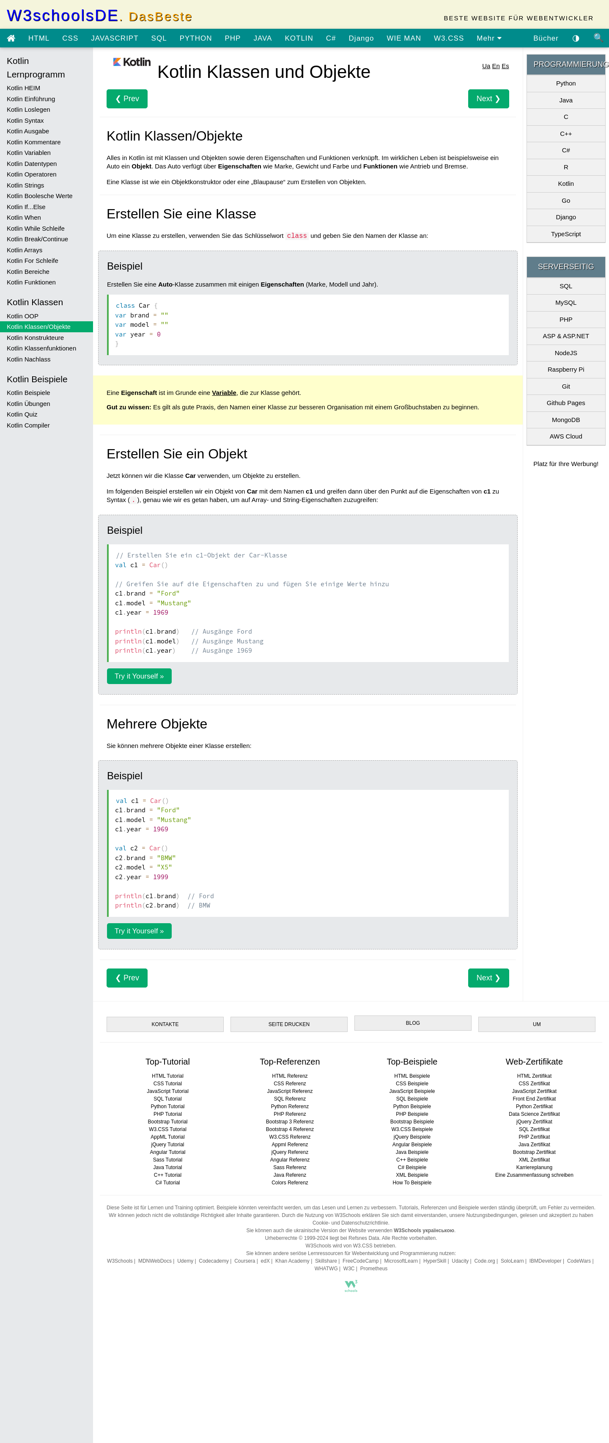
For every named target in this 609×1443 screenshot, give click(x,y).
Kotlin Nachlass (28, 359)
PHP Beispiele (412, 1114)
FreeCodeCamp (361, 1261)
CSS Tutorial (168, 1084)
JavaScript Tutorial (168, 1091)
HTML (38, 38)
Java (566, 100)
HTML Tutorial (168, 1076)
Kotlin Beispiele (28, 392)
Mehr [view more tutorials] (489, 38)
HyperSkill (434, 1261)
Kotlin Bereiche (28, 271)
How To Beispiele (412, 1183)
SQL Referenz (290, 1099)
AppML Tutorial (167, 1137)
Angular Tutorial (167, 1152)
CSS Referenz (290, 1084)
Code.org (484, 1261)
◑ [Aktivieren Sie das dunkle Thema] (576, 37)
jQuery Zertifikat (534, 1122)
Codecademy (214, 1261)
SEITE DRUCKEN (289, 1024)
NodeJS (566, 352)
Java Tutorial (167, 1167)
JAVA (262, 38)
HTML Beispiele (412, 1076)
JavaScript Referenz (290, 1091)
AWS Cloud (566, 436)
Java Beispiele (412, 1152)
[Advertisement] (351, 1370)
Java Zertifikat (534, 1145)
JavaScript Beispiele (412, 1091)
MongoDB (566, 419)
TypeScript (566, 233)
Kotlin (566, 183)
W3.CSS (449, 38)
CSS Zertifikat (534, 1084)
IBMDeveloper (545, 1261)
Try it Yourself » (139, 676)
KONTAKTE (165, 1024)
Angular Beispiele (412, 1145)
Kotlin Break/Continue (37, 239)
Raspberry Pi (566, 369)
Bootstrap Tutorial (167, 1122)
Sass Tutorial (167, 1160)
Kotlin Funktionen (31, 282)
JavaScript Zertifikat (534, 1091)
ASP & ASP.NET (566, 335)
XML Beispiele (412, 1175)
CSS (70, 38)
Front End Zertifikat (534, 1099)
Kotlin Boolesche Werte (40, 195)
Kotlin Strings (25, 185)
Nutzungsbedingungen (491, 1215)
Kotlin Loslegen (28, 109)
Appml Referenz (290, 1145)
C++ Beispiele (412, 1160)
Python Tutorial (167, 1106)
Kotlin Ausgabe (28, 131)
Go (566, 200)
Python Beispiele (412, 1106)
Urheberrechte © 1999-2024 (296, 1238)
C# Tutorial (167, 1183)
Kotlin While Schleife (36, 228)
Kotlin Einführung (31, 98)
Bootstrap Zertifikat (534, 1152)
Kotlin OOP (22, 316)
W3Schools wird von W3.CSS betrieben (350, 1246)
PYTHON (196, 38)
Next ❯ (489, 98)
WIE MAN (404, 38)
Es (505, 65)
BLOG (413, 1023)
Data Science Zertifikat (534, 1114)
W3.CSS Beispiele (412, 1129)
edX (265, 1261)
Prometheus (374, 1269)
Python (566, 83)
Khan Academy (292, 1261)
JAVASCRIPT (114, 38)
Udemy (185, 1261)
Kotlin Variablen (29, 152)
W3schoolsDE (100, 15)
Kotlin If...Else (26, 206)
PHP (233, 38)
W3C (349, 1269)
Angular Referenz (290, 1160)
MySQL (565, 302)
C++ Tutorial (167, 1175)
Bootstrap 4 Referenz (290, 1129)
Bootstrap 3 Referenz (290, 1122)
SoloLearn (512, 1261)
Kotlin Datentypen (32, 163)
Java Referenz (290, 1175)
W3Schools (120, 1261)
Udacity (460, 1261)
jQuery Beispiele (412, 1137)
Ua (486, 65)
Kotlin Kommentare (34, 142)
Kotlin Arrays (24, 250)
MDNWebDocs (155, 1261)
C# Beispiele (412, 1167)
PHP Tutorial (168, 1114)
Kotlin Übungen (28, 403)
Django (361, 38)
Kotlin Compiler (28, 425)
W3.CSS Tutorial (168, 1129)
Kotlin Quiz (22, 414)
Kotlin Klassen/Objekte (39, 326)
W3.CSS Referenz (289, 1137)
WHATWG (326, 1269)
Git (566, 386)
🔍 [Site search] (598, 37)
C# (331, 38)
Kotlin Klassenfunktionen (41, 348)
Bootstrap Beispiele (412, 1122)
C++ (566, 133)
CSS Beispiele (412, 1084)
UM (537, 1024)
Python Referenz (290, 1106)
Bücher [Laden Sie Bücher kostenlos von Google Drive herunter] (546, 38)
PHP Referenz (290, 1114)
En (496, 65)
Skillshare (326, 1261)
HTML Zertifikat (534, 1076)
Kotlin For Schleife (32, 260)
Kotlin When (24, 217)
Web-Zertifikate (534, 1061)
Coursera (244, 1261)
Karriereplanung (534, 1167)
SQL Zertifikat (534, 1129)
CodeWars (579, 1261)
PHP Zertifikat (534, 1137)
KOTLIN (299, 38)
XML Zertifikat (534, 1160)
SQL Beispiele (412, 1099)
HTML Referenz (289, 1076)
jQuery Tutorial (167, 1145)
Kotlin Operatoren (32, 174)
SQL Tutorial (167, 1099)
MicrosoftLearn (401, 1261)
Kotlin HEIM (23, 87)
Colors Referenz (290, 1183)
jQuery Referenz (290, 1152)
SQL (159, 38)
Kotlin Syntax (25, 120)
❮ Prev (127, 98)
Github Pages (566, 402)
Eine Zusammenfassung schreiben (534, 1175)
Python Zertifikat (534, 1106)
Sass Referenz (290, 1167)
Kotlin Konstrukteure (35, 337)
